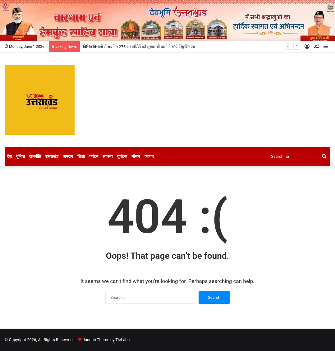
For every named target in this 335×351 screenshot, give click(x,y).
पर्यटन (93, 156)
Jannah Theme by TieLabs (106, 339)
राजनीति (35, 156)
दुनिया (20, 156)
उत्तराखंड (51, 156)
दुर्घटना (122, 156)
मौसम (135, 156)
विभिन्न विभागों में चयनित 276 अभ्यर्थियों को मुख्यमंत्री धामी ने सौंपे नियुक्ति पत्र (139, 46)
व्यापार (149, 156)
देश (9, 156)
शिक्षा (81, 156)
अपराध (68, 156)
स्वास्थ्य (108, 156)
